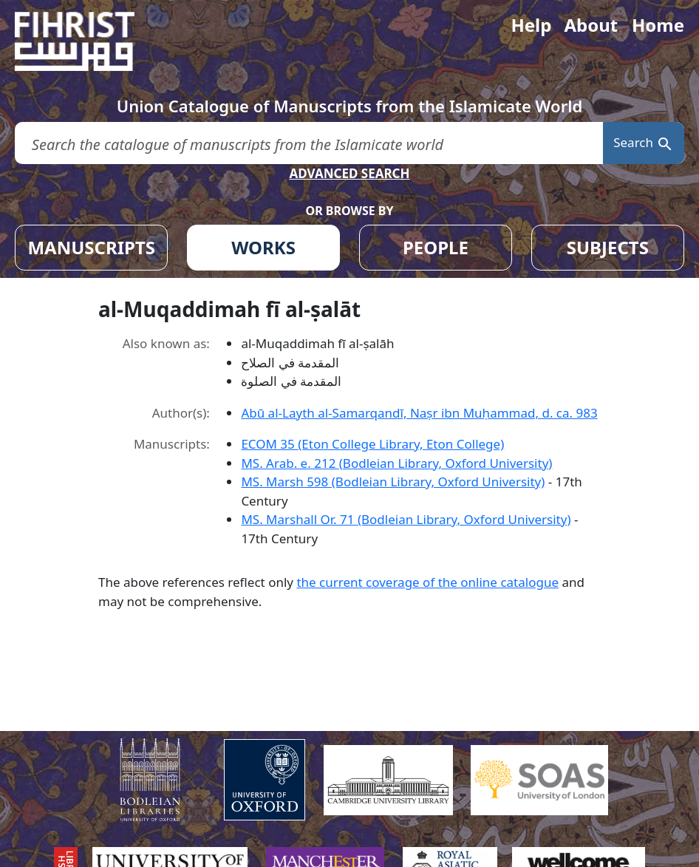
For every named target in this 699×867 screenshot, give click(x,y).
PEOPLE (435, 247)
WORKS (263, 247)
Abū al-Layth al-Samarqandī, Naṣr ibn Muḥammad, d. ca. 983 (419, 412)
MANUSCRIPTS (91, 247)
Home (658, 25)
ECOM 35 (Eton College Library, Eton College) (372, 443)
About (591, 25)
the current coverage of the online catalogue (427, 582)
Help (531, 25)
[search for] (309, 143)
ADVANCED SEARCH (349, 173)
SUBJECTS (608, 247)
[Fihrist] (89, 41)
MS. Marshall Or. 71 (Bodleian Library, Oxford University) (405, 519)
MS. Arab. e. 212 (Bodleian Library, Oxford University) (396, 463)
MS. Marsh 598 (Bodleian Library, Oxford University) (393, 481)
